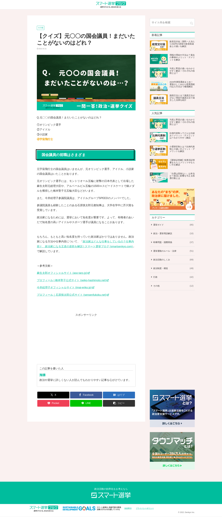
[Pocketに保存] (53, 403)
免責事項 (128, 508)
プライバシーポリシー (145, 508)
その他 (40, 28)
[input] (172, 22)
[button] (119, 403)
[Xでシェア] (53, 395)
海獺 (42, 375)
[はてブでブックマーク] (119, 395)
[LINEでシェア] (86, 403)
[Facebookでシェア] (86, 395)
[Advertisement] (86, 338)
